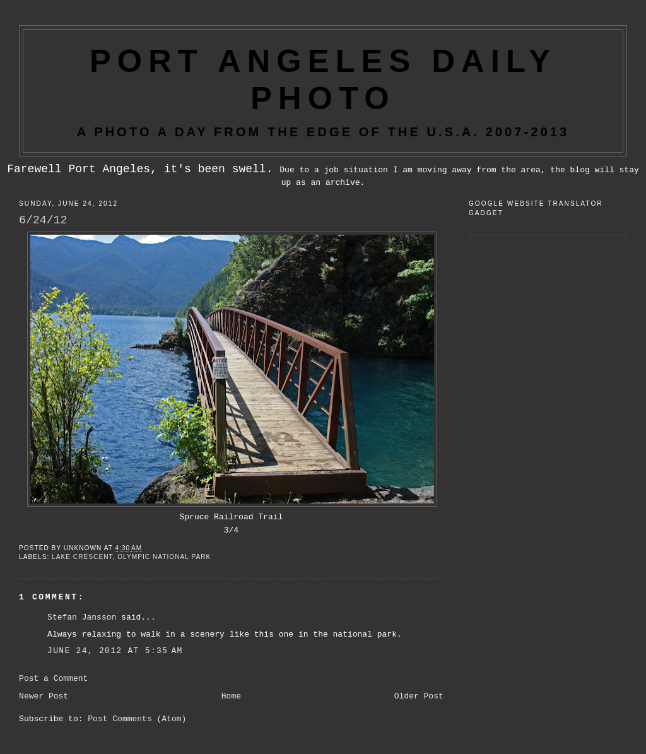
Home (231, 696)
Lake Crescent (82, 556)
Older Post (418, 696)
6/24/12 (43, 220)
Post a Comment (53, 678)
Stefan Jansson (81, 617)
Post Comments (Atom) (137, 719)
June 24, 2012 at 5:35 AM (115, 651)
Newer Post (43, 696)
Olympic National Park (164, 556)
